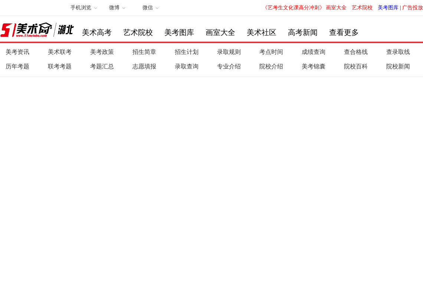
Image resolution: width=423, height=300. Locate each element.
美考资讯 (17, 52)
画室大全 (336, 7)
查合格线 (356, 52)
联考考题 (60, 66)
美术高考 (97, 32)
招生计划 (187, 52)
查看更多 (344, 32)
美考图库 (388, 7)
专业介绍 (229, 66)
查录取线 (398, 52)
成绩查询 (313, 52)
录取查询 (187, 66)
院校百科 (356, 66)
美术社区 (261, 32)
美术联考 (60, 52)
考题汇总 (102, 66)
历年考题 (17, 66)
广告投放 (412, 7)
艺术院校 (362, 7)
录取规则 (229, 52)
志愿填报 (144, 66)
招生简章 (144, 52)
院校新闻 (398, 66)
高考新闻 (303, 32)
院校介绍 (271, 66)
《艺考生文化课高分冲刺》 (293, 7)
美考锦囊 (313, 66)
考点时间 (271, 52)
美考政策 (102, 52)
